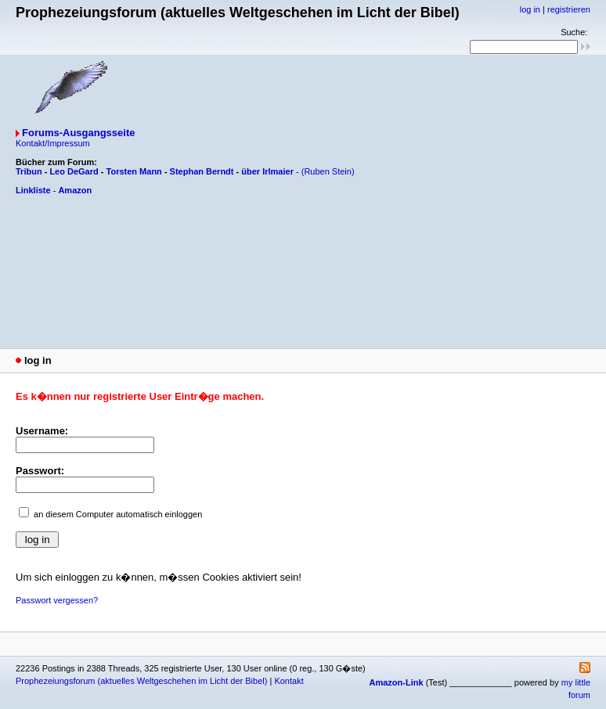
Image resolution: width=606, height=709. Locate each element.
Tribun (29, 171)
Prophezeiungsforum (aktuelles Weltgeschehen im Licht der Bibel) (141, 681)
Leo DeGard (73, 171)
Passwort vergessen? (57, 600)
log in (530, 9)
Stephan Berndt (202, 171)
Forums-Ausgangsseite (78, 133)
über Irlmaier (267, 171)
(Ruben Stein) (328, 171)
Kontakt (288, 681)
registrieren (568, 9)
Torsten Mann (134, 171)
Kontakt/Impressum (53, 143)
